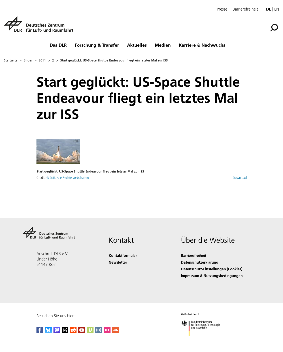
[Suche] (274, 28)
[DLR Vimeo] (90, 332)
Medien (163, 45)
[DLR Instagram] (98, 332)
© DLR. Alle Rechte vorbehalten (68, 178)
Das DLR (58, 45)
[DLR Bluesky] (48, 332)
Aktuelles (137, 45)
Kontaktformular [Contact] (123, 255)
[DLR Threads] (65, 332)
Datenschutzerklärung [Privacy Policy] (199, 262)
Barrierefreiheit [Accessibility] (193, 255)
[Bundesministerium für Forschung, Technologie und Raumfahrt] (203, 339)
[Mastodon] (56, 332)
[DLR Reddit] (73, 332)
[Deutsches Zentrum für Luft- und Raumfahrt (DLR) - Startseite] (40, 26)
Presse (222, 9)
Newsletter (118, 262)
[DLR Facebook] (39, 332)
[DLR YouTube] (81, 332)
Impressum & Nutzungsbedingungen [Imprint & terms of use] (212, 275)
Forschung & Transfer (97, 45)
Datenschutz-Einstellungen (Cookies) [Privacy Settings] (211, 269)
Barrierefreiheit (245, 9)
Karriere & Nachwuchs (202, 45)
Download (240, 178)
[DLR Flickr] (107, 332)
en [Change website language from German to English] (276, 9)
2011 (42, 60)
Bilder (28, 60)
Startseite (10, 60)
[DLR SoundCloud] (115, 332)
